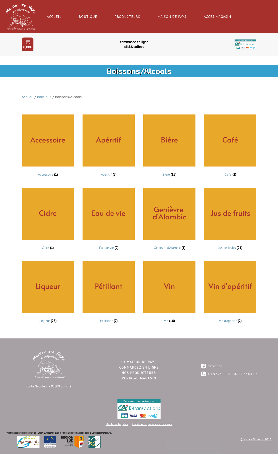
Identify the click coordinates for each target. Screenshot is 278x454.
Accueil (54, 16)
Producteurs (127, 16)
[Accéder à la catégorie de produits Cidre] (48, 220)
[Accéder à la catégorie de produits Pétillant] (109, 293)
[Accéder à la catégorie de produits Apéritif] (109, 146)
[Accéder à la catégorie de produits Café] (230, 146)
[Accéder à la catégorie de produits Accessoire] (48, 146)
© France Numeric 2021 (255, 439)
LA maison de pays (139, 362)
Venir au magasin (139, 378)
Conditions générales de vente (152, 424)
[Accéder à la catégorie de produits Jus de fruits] (230, 220)
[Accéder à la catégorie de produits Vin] (169, 293)
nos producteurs (139, 372)
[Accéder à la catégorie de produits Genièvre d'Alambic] (169, 220)
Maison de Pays (171, 16)
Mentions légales (117, 424)
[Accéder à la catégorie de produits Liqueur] (48, 293)
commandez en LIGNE (139, 367)
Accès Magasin (217, 16)
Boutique (88, 16)
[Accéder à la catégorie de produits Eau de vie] (109, 220)
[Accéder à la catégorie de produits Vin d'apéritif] (230, 293)
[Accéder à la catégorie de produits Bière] (169, 146)
